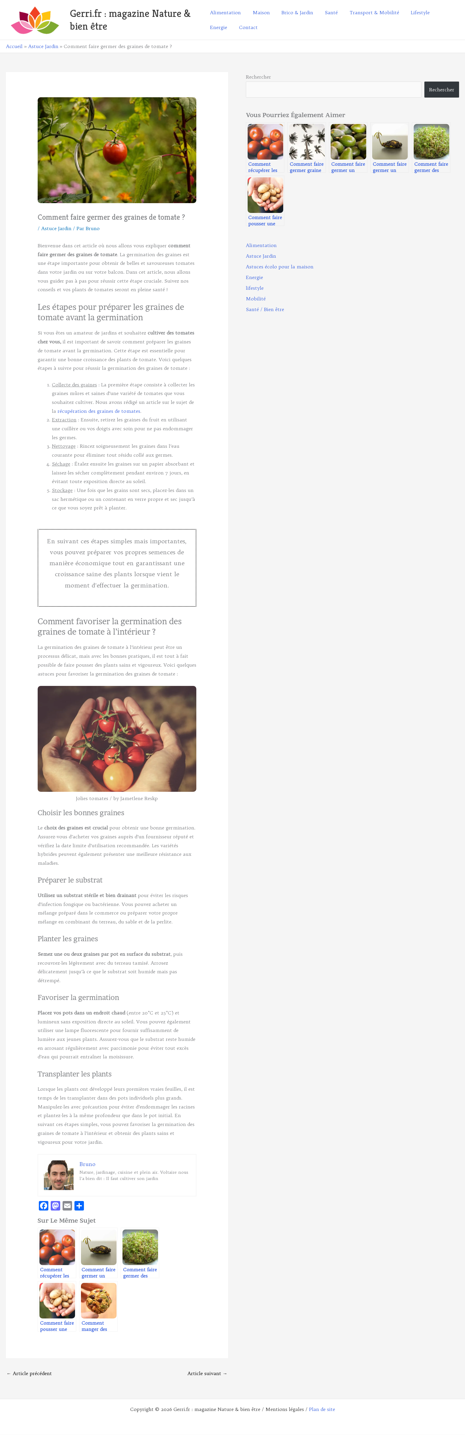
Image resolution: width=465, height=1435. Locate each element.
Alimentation (261, 245)
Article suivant (207, 1373)
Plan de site (322, 1409)
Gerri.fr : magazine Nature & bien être (130, 20)
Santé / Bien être (265, 309)
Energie (254, 277)
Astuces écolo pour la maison (279, 267)
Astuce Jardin (56, 228)
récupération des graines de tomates (99, 411)
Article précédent (29, 1373)
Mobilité (256, 299)
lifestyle (255, 288)
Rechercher (258, 77)
